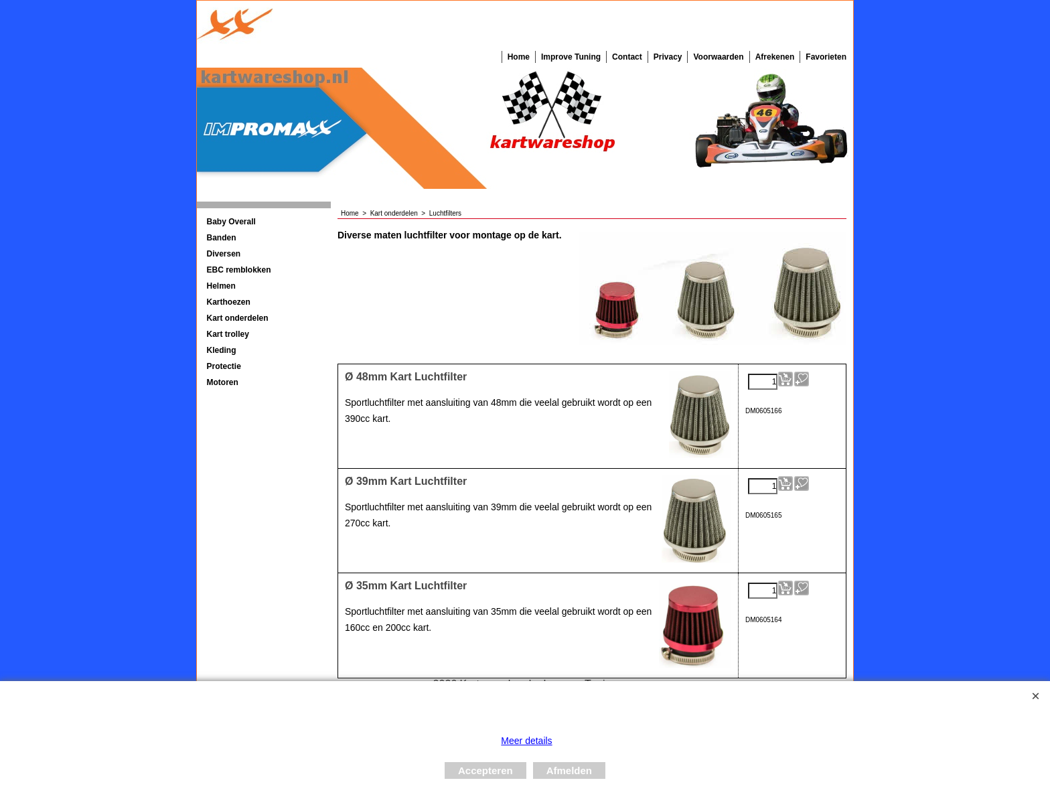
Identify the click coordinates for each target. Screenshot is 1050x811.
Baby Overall (231, 221)
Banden (221, 237)
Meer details (526, 740)
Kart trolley (228, 334)
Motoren (222, 382)
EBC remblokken (239, 270)
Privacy (668, 57)
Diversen (224, 254)
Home (519, 57)
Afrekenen (775, 57)
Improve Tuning (571, 57)
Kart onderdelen (238, 318)
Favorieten (826, 57)
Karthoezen (228, 302)
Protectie (224, 366)
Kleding (221, 350)
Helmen (221, 286)
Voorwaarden (718, 57)
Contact (627, 57)
